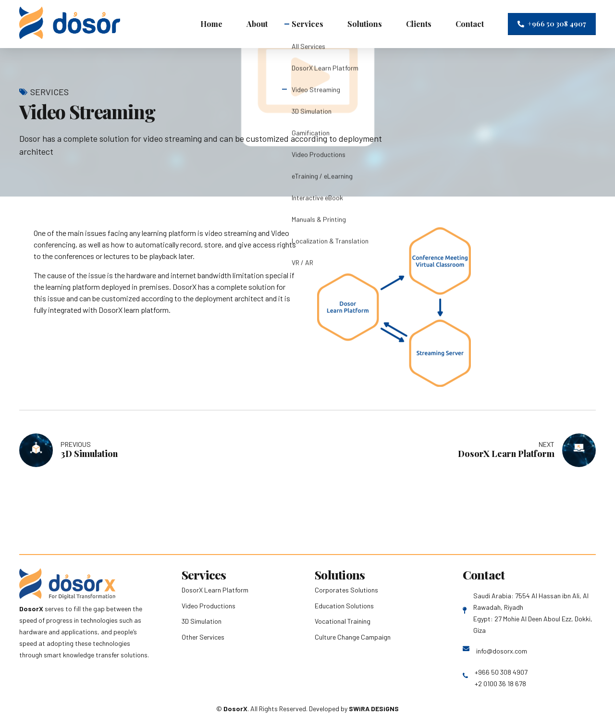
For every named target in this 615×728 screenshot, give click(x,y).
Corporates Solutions (346, 590)
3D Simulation (201, 621)
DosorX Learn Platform (215, 590)
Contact (469, 24)
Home (211, 24)
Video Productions (208, 606)
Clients (418, 24)
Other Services (203, 637)
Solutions (364, 24)
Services (307, 24)
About (257, 24)
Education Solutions (344, 606)
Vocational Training (342, 621)
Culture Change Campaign (353, 637)
